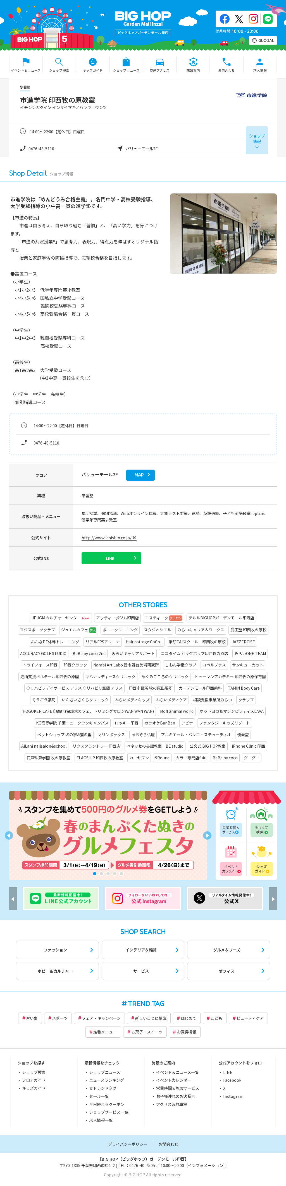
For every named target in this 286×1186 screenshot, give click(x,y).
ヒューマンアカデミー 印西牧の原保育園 (230, 676)
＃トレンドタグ (102, 1088)
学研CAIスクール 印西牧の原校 (197, 641)
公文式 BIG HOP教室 (208, 746)
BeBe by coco (225, 757)
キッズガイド (261, 860)
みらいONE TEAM (250, 653)
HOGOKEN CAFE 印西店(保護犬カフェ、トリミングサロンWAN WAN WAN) (88, 711)
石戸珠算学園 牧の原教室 (48, 757)
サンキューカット (247, 665)
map (139, 475)
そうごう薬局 (44, 699)
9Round (162, 757)
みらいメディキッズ (132, 699)
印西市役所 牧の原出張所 (151, 688)
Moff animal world (177, 711)
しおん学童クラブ (180, 665)
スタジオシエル (157, 629)
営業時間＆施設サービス (177, 1088)
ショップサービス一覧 (108, 1112)
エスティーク (163, 618)
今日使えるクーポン (106, 1104)
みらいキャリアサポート (133, 653)
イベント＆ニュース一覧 (177, 1072)
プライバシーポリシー (127, 1144)
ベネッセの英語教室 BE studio (155, 746)
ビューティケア (250, 1018)
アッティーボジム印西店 (117, 617)
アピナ (187, 723)
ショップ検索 (261, 822)
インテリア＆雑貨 (141, 950)
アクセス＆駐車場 (171, 1104)
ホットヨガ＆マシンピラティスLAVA (232, 711)
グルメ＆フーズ (226, 950)
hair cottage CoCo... (144, 641)
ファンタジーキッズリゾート (224, 723)
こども (216, 1018)
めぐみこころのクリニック (165, 676)
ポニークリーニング (120, 629)
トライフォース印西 (40, 665)
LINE (227, 1072)
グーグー (251, 757)
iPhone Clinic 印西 (248, 746)
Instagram (233, 1096)
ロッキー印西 (126, 723)
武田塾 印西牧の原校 (248, 629)
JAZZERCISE (243, 641)
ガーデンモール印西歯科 (200, 688)
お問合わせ (168, 1144)
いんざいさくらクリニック (85, 699)
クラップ (246, 699)
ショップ (257, 138)
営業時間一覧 (231, 822)
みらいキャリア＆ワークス (200, 629)
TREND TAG (146, 1004)
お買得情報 (186, 1032)
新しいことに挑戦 (150, 1018)
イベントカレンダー (231, 860)
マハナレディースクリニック (110, 676)
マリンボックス (111, 734)
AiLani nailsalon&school (43, 746)
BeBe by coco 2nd (89, 653)
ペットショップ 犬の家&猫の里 (64, 734)
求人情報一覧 (101, 1120)
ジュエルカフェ (78, 630)
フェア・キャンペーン (101, 1018)
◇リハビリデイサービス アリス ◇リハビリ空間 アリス (74, 688)
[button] (94, 873)
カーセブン (139, 757)
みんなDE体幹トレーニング (55, 641)
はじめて (188, 1018)
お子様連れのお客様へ (175, 1096)
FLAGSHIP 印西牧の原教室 (100, 757)
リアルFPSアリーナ (102, 641)
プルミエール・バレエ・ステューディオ (196, 734)
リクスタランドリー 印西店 (96, 746)
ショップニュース (104, 1072)
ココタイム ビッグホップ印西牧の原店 (194, 653)
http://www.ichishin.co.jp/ (107, 537)
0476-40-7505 (142, 1165)
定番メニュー (105, 1032)
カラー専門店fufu (191, 757)
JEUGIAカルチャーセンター (61, 618)
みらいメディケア (171, 699)
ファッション (55, 950)
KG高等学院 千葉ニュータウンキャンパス (72, 723)
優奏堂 (243, 734)
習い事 (32, 1018)
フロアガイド (34, 1080)
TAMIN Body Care (244, 688)
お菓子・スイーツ (147, 1032)
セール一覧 (99, 1096)
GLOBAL (266, 40)
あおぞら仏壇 (143, 734)
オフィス (226, 971)
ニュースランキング (106, 1080)
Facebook (232, 1080)
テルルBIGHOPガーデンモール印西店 (221, 617)
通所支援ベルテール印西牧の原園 (49, 676)
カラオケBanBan (159, 723)
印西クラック (75, 665)
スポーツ (60, 1018)
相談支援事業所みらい (212, 699)
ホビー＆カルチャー (55, 971)
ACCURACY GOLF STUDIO (43, 653)
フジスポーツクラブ (37, 629)
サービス (141, 971)
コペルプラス (214, 665)
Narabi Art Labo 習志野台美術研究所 (126, 665)
